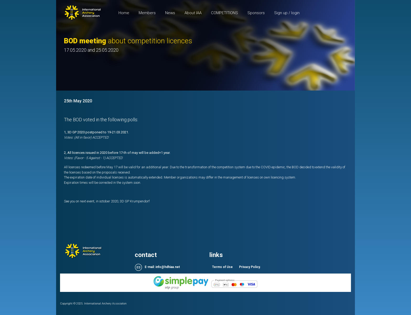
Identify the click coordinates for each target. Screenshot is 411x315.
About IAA (193, 12)
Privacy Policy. (250, 267)
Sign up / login (287, 12)
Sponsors (256, 12)
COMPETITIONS (224, 12)
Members (147, 12)
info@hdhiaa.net (167, 267)
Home (126, 12)
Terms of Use (222, 267)
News (170, 12)
